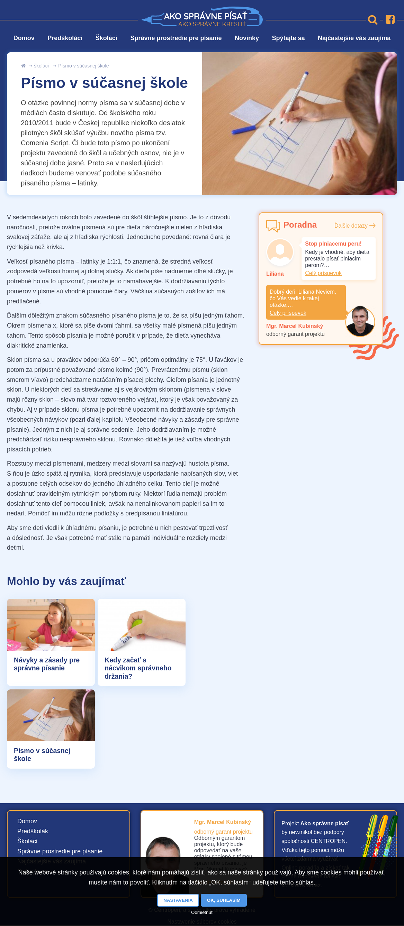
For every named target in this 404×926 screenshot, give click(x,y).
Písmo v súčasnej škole (83, 65)
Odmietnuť (202, 912)
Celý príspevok (323, 273)
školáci (41, 65)
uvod (23, 65)
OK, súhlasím (224, 900)
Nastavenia (178, 900)
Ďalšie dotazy (351, 226)
